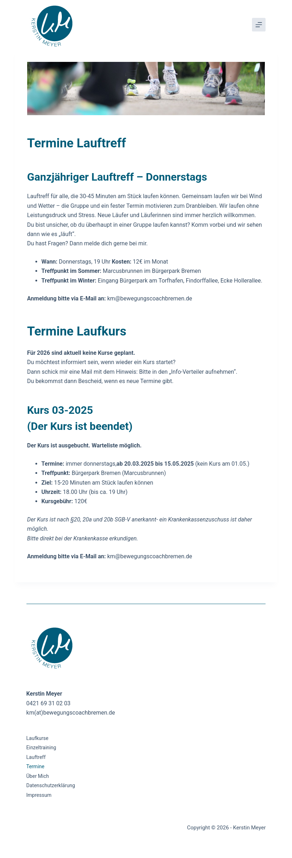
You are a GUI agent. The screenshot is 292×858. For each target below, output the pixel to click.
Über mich (37, 776)
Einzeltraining (41, 747)
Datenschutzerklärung (50, 785)
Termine (35, 766)
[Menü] (259, 24)
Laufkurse (37, 738)
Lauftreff (36, 757)
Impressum (38, 795)
